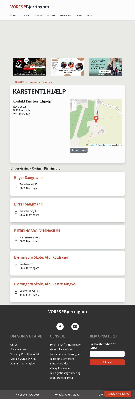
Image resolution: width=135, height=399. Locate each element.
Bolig (27, 15)
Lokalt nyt (65, 15)
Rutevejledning (78, 150)
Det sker (51, 15)
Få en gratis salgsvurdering (65, 373)
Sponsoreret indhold (61, 377)
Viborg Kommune (60, 368)
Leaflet (90, 145)
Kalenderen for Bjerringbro (65, 354)
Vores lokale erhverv (61, 349)
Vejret (90, 15)
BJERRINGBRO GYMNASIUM (37, 231)
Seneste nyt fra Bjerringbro (65, 344)
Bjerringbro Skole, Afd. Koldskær (41, 257)
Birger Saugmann (28, 177)
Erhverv (38, 15)
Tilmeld (107, 362)
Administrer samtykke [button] (23, 363)
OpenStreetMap (104, 145)
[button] (96, 119)
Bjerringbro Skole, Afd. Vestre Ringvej (45, 284)
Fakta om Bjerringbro (62, 358)
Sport (79, 15)
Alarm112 (14, 15)
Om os (13, 344)
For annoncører (19, 349)
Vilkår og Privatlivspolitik (24, 354)
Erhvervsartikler (59, 363)
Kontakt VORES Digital (23, 358)
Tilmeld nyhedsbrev (117, 393)
